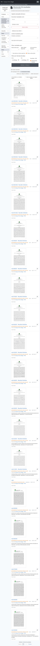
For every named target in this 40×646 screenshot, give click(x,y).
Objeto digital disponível (23, 48)
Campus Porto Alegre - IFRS (20, 104)
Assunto (3, 31)
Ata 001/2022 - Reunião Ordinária (19, 212)
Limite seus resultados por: (5, 9)
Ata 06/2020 (14, 599)
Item (4, 52)
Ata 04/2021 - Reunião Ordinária (19, 380)
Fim (21, 58)
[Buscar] (25, 19)
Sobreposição (34, 60)
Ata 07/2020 (14, 569)
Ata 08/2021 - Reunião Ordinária (19, 268)
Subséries (4, 56)
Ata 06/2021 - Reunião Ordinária (19, 324)
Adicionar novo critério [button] (16, 30)
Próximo (30, 644)
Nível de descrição (4, 46)
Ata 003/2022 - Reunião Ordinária (19, 157)
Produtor (4, 14)
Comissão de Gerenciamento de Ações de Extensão (4, 20)
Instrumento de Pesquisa (33, 48)
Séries (4, 54)
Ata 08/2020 (14, 538)
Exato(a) (33, 62)
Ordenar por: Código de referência (23, 73)
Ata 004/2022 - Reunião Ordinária (19, 129)
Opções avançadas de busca (18, 14)
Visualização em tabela (25, 71)
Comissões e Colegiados (4, 38)
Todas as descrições (31, 53)
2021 (13, 480)
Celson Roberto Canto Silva (4, 26)
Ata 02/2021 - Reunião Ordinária (19, 438)
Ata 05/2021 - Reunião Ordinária (19, 352)
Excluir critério (25, 27)
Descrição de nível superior (17, 40)
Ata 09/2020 (14, 508)
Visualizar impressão (15, 69)
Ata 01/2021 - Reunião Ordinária (19, 469)
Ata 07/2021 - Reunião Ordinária (19, 296)
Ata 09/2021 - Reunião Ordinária (19, 240)
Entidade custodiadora (16, 35)
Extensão (4, 36)
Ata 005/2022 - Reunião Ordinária (19, 101)
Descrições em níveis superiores (19, 53)
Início (13, 58)
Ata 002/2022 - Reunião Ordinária (19, 185)
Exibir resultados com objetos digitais (31, 78)
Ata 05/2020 (14, 630)
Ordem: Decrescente (34, 73)
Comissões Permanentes (4, 42)
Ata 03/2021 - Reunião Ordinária (19, 408)
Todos (3, 16)
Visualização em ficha (15, 71)
